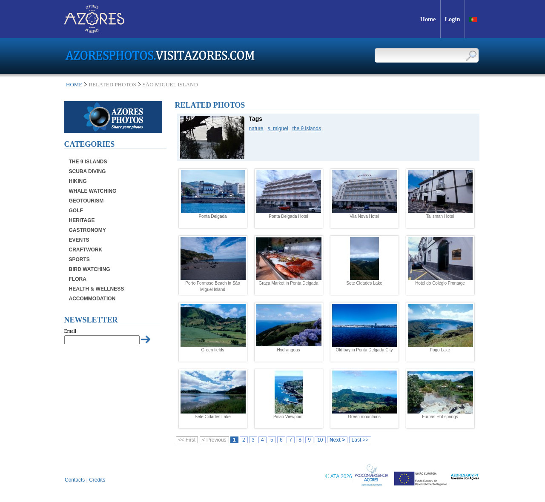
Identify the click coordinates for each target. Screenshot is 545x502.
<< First (187, 440)
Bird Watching (89, 269)
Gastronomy (87, 230)
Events (79, 240)
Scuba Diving (87, 171)
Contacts (75, 480)
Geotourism (86, 201)
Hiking (78, 181)
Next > (337, 440)
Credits (97, 480)
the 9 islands (307, 128)
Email (70, 331)
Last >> (360, 440)
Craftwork (86, 250)
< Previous (214, 440)
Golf (76, 211)
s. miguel (278, 128)
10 (320, 440)
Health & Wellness (96, 289)
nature (256, 128)
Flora (77, 279)
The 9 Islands (88, 162)
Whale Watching (93, 191)
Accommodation (92, 299)
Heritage (82, 220)
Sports (79, 259)
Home (74, 84)
